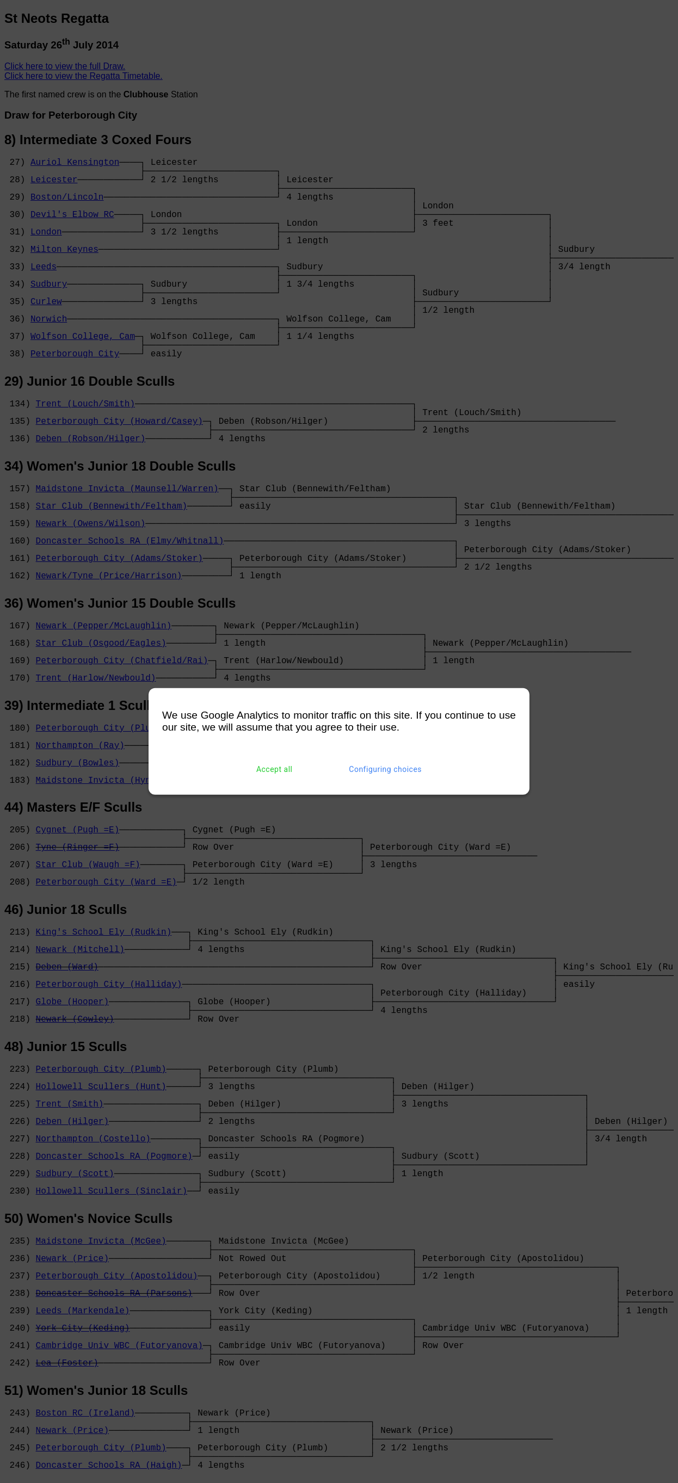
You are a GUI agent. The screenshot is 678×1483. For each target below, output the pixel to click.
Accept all (274, 769)
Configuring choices (385, 769)
